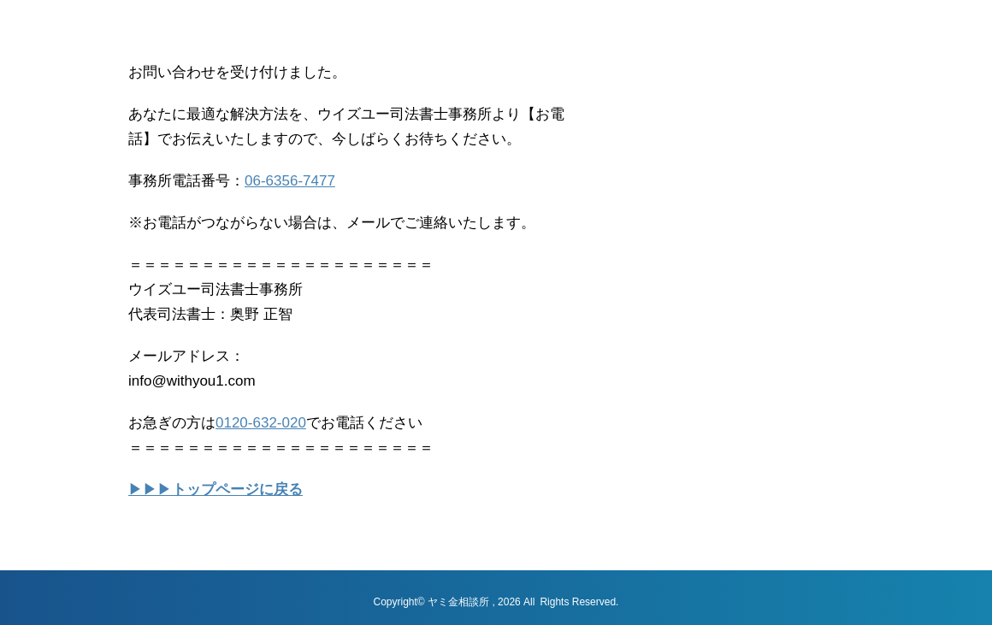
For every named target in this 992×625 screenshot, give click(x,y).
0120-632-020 (261, 423)
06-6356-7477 (290, 181)
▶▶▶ (215, 489)
